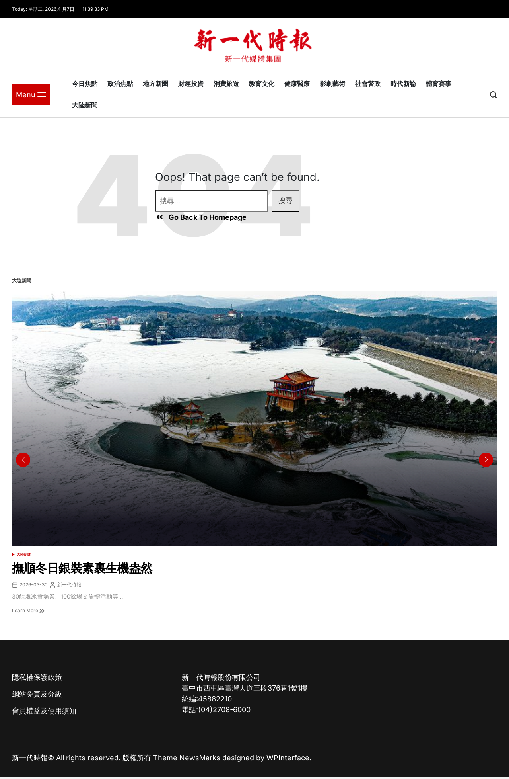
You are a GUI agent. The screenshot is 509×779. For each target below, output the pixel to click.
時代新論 (403, 84)
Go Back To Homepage (201, 217)
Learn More (28, 610)
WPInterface (287, 758)
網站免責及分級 (37, 694)
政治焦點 (120, 84)
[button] (486, 460)
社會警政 (368, 84)
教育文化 (261, 84)
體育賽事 (438, 84)
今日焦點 (84, 84)
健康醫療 (297, 84)
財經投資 (191, 84)
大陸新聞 (84, 105)
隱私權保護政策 (37, 677)
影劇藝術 (332, 84)
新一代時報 (69, 585)
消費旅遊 (226, 84)
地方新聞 (155, 84)
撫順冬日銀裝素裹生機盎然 (82, 568)
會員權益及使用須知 (44, 711)
